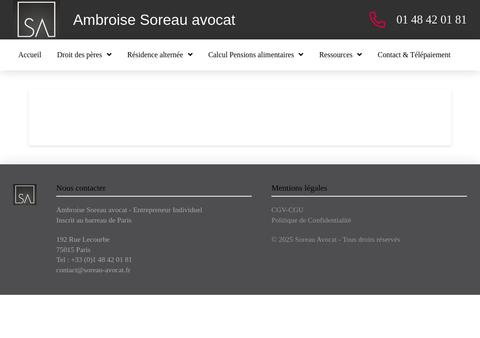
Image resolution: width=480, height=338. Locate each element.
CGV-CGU (287, 210)
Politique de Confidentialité (311, 220)
